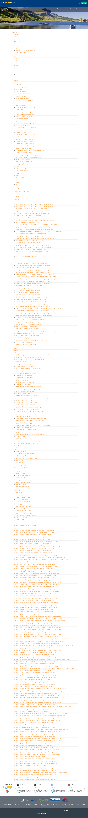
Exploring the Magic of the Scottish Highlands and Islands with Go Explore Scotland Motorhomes (36, 695)
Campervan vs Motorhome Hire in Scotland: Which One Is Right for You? (33, 208)
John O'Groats (19, 179)
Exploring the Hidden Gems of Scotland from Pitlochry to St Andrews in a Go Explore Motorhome (37, 754)
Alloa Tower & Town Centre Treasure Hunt (25, 143)
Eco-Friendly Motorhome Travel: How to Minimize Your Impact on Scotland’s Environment (37, 303)
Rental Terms (17, 47)
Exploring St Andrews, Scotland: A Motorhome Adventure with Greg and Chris (32, 679)
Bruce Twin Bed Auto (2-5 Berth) (23, 506)
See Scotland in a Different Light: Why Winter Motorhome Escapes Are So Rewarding (35, 247)
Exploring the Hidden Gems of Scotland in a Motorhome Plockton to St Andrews (32, 776)
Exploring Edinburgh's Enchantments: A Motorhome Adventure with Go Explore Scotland (34, 532)
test (16, 258)
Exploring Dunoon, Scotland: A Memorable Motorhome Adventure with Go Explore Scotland (35, 693)
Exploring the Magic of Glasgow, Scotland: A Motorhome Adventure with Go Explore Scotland (36, 593)
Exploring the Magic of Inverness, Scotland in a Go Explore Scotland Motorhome (33, 534)
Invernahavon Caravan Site (22, 95)
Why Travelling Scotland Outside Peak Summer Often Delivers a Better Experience (35, 220)
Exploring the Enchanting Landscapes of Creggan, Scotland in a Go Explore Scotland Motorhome (36, 598)
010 (16, 60)
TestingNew (16, 38)
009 (16, 62)
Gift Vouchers (17, 54)
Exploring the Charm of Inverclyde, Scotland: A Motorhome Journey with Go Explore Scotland (35, 708)
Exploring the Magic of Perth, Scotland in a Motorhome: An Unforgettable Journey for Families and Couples (39, 641)
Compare (16, 36)
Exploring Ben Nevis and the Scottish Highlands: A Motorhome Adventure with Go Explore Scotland (37, 650)
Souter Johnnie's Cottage (21, 168)
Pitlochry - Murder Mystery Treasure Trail (25, 123)
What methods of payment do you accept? (26, 415)
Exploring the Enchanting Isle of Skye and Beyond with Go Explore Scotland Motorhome (34, 752)
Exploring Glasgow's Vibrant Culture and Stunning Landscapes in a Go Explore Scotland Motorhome (37, 616)
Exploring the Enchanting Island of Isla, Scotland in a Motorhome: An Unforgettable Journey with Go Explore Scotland (41, 659)
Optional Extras (19, 472)
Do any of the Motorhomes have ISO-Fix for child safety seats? (30, 359)
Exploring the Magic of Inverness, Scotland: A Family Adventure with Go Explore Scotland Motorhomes (38, 666)
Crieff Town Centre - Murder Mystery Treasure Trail (27, 130)
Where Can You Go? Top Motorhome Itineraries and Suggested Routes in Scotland (35, 229)
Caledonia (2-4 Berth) (20, 473)
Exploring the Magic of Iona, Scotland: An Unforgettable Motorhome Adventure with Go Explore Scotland (38, 658)
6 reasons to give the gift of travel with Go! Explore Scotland (30, 319)
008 (16, 63)
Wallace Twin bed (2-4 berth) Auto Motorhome (26, 515)
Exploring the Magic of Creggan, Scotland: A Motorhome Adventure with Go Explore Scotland (35, 622)
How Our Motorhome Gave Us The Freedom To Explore (29, 322)
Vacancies (16, 48)
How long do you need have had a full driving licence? (28, 386)
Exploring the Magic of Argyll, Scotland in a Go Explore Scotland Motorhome (32, 539)
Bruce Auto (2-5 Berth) (21, 508)
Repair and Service (18, 350)
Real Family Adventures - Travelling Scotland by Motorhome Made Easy (32, 249)
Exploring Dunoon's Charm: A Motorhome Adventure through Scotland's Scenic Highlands (35, 677)
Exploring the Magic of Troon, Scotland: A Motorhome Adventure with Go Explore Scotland (35, 561)
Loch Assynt (18, 181)
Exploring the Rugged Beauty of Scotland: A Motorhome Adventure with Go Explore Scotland (35, 607)
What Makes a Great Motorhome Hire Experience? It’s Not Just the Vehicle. (33, 228)
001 (16, 78)
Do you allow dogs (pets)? (22, 372)
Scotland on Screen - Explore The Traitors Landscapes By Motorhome (32, 251)
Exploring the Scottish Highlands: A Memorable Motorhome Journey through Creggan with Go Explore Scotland (40, 715)
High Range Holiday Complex (22, 98)
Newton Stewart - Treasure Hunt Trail (24, 154)
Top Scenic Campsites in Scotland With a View (26, 256)
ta (14, 43)
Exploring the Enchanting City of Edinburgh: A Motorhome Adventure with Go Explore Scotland (36, 665)
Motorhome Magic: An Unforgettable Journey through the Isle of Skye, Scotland (32, 550)
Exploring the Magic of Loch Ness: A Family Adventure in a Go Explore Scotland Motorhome (35, 566)
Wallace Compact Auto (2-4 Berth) (23, 510)
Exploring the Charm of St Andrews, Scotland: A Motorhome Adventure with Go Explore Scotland (36, 636)
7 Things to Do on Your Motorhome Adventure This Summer (30, 346)
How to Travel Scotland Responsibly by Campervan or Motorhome (31, 217)
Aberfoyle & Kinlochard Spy (22, 145)
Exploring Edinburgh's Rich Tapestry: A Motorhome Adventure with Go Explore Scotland (34, 727)
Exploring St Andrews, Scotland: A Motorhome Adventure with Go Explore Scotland (33, 701)
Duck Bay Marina (20, 177)
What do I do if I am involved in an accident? (26, 431)
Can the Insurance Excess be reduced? (25, 382)
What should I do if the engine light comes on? (27, 429)
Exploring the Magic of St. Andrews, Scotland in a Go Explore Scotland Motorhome (33, 552)
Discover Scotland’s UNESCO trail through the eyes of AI (29, 324)
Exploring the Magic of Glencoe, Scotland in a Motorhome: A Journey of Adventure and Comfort (36, 649)
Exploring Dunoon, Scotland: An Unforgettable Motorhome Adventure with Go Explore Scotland (36, 717)
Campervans (65, 8)
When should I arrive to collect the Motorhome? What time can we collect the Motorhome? (37, 413)
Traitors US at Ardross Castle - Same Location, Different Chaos (30, 237)
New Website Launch (21, 188)
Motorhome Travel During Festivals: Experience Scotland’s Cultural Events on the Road (36, 305)
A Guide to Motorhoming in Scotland (22, 191)
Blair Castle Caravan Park (21, 91)
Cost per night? (19, 447)
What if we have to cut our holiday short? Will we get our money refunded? (33, 425)
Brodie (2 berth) (19, 481)
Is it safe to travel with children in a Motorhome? (27, 373)
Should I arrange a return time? (23, 406)
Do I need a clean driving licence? (23, 388)
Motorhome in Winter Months (23, 355)
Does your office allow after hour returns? (25, 404)
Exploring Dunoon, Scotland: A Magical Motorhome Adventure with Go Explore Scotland (34, 623)
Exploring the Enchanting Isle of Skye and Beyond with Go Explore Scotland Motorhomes (35, 770)
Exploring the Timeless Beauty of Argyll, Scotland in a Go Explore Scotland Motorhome (34, 672)
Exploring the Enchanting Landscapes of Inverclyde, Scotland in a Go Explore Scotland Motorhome (37, 591)
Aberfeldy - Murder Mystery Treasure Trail (25, 134)
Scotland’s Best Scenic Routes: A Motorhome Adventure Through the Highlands (34, 301)
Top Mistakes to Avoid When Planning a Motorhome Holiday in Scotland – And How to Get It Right (39, 231)
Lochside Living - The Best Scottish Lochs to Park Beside (29, 254)
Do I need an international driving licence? (26, 391)
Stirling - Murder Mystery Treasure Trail (25, 136)
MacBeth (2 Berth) (20, 479)
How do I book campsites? (22, 361)
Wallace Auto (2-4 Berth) (21, 517)
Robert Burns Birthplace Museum (23, 164)
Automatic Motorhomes (21, 496)
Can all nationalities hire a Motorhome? (25, 379)
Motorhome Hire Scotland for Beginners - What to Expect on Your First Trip (33, 213)
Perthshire (16, 529)
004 (16, 72)
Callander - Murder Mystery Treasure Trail (25, 139)
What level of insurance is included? (24, 427)
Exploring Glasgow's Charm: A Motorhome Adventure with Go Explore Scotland (32, 538)
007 (16, 67)
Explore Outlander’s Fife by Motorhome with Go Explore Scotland (31, 233)
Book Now (18, 488)
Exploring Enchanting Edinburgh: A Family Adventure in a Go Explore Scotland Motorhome (35, 568)
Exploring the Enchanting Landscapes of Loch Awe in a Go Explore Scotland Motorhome (34, 631)
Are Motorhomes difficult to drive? (24, 397)
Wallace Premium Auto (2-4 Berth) (24, 513)
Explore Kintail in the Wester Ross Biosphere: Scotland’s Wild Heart (31, 263)
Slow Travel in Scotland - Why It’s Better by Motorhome (28, 242)
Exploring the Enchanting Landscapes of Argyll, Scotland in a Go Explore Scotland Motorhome (36, 735)
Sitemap (16, 45)
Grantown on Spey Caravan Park (23, 93)
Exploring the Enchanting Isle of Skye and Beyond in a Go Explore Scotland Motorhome (34, 760)
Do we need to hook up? (21, 438)
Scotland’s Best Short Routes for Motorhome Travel (28, 253)
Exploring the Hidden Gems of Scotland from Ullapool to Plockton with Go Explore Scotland (35, 763)
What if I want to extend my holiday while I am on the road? (30, 411)
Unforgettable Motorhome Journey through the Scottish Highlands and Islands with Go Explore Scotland (38, 742)
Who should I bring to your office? (24, 422)
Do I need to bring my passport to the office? (26, 393)
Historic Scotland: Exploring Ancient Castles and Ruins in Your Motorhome (33, 306)
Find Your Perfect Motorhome (23, 521)
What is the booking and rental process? (25, 375)
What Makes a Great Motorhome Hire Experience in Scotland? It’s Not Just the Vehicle (36, 226)
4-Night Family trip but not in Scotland (25, 453)
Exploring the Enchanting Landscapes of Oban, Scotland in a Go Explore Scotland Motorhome (36, 541)
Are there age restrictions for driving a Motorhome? (28, 389)
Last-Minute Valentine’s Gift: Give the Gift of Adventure (28, 294)
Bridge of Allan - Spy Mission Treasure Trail (26, 141)
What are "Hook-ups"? (21, 436)
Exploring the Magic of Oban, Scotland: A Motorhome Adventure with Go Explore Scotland (35, 736)
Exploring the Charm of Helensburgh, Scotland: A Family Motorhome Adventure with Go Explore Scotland (38, 629)
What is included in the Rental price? (24, 377)
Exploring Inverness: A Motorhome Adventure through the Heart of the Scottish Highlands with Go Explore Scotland (41, 729)
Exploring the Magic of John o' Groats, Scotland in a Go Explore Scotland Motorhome (34, 548)
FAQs (74, 8)
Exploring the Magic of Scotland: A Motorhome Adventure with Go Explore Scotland (33, 604)
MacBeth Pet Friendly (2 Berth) (23, 475)
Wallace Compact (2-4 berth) (22, 512)
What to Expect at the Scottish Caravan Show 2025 (27, 296)
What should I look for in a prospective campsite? (27, 443)
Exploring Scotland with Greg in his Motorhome (25, 525)
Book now (18, 522)
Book (84, 3)
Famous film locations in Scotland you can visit (27, 326)
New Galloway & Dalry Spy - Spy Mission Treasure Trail (28, 157)
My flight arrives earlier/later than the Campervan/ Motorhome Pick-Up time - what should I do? (38, 354)
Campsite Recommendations (22, 464)
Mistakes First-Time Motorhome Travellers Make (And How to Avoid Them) (33, 281)
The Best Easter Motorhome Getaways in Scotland (27, 292)
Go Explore (18, 175)
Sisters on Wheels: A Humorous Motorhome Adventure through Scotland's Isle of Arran (34, 564)
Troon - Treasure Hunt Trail (22, 118)
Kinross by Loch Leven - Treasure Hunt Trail (26, 127)
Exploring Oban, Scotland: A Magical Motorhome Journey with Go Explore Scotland (33, 597)
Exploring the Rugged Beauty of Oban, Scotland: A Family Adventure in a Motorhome (34, 577)
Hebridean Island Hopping (22, 457)
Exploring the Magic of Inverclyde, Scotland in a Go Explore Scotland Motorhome (33, 615)
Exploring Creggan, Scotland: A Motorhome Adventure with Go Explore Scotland (32, 543)
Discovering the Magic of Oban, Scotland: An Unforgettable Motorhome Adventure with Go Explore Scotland (39, 620)
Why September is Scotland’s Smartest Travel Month (28, 267)
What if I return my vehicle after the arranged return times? (29, 407)
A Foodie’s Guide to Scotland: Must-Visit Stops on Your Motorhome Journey (33, 312)
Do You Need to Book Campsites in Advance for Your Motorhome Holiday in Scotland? (36, 274)
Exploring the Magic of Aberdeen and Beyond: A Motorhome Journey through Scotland (34, 640)
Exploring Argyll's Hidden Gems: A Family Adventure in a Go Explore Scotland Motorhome (35, 575)
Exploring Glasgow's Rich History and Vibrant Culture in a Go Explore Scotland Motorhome (35, 733)
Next (84, 788)
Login (15, 56)
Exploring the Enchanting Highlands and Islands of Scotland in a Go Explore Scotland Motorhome (37, 602)
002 (16, 76)
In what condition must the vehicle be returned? (27, 402)
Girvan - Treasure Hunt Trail (22, 121)
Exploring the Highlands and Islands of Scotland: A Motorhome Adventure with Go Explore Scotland (37, 582)
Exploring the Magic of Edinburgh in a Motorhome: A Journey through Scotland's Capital (34, 704)
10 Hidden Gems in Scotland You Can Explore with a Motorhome (31, 299)
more (19, 792)
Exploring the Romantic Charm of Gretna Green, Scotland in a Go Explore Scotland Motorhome (36, 661)
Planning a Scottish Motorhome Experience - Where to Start (30, 219)
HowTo (15, 58)
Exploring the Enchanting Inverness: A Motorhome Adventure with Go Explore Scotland (34, 684)
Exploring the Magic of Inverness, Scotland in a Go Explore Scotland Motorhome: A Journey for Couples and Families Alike (42, 706)
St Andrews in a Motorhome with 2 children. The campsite (29, 333)
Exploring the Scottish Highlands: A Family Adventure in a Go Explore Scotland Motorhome (35, 579)
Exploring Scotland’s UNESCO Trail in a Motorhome (28, 335)
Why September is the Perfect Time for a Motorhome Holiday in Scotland (33, 265)
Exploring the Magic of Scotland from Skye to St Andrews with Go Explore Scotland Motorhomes (36, 761)
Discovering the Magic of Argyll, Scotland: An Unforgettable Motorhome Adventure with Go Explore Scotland (39, 690)
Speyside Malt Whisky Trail (22, 455)
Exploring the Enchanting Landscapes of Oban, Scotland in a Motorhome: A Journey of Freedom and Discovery (40, 692)
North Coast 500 (19, 462)
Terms (15, 193)
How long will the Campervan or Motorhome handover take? (30, 420)
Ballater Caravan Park (21, 86)
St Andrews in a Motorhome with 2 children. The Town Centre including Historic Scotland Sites (38, 330)
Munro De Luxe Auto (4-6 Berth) (23, 497)
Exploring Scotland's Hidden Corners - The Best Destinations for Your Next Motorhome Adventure (39, 244)
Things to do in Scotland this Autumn (24, 337)
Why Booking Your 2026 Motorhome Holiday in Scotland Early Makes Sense (33, 245)
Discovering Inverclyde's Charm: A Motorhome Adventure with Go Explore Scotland (33, 686)
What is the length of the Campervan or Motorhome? (28, 363)
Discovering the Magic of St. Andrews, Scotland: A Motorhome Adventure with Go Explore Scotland (37, 720)
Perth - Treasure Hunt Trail (22, 125)
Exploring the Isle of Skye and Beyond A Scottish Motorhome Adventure (30, 765)
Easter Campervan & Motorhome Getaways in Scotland (28, 290)
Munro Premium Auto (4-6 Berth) (23, 501)
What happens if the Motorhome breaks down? (27, 370)
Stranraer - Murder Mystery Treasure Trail (25, 147)
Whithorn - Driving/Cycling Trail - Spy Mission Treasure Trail (30, 150)
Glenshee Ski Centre (20, 89)
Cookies (17, 196)
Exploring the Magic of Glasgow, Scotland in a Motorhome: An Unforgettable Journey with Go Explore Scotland (40, 688)
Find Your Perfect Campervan (22, 486)
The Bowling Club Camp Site (22, 87)
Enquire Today (81, 8)
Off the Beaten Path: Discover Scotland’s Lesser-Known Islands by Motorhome (34, 315)
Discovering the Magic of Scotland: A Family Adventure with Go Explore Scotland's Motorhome (36, 606)
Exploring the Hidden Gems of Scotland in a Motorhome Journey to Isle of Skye (32, 767)
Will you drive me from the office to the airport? (27, 409)
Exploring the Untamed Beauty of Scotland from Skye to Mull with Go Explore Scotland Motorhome (37, 749)
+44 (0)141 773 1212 (7, 3)
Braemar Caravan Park (21, 84)
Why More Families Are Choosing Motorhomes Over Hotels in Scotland (32, 283)
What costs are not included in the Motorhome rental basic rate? (31, 418)
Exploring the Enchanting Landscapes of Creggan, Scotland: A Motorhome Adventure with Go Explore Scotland (40, 738)
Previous (15, 788)
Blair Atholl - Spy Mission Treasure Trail (25, 132)
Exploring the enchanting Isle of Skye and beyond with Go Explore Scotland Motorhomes (35, 774)
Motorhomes (59, 8)
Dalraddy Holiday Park (21, 96)
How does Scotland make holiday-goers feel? (26, 321)
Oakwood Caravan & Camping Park (24, 104)
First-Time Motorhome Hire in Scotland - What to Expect (29, 222)
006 (16, 69)
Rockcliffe (18, 173)
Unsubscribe (17, 34)
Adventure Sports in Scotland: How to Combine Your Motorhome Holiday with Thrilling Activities (38, 308)
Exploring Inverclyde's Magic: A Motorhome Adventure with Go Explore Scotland (32, 536)
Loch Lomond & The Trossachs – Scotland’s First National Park (30, 260)
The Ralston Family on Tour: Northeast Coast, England (28, 317)
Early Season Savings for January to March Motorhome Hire (30, 240)
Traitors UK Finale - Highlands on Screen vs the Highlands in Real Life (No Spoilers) (35, 238)
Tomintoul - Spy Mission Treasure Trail (25, 111)
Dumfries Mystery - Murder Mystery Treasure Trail (27, 163)
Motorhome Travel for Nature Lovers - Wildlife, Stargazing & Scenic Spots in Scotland (36, 269)
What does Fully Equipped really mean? (25, 366)
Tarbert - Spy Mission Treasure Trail (24, 113)
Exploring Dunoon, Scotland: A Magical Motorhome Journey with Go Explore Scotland (34, 545)
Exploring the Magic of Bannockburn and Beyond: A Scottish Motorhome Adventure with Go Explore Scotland (39, 557)
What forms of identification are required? (25, 381)
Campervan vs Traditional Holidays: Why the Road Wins (29, 285)
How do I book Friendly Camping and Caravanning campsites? (30, 357)
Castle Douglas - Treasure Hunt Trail (24, 161)
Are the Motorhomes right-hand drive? (25, 364)
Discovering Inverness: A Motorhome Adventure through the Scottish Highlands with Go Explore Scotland (38, 613)
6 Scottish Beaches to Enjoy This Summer (25, 342)
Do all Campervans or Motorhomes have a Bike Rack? (28, 368)
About (15, 348)
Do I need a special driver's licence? (24, 400)
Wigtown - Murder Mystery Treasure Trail (25, 152)
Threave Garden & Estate (21, 172)
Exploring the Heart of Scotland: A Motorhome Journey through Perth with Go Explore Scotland (36, 555)
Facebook (16, 201)
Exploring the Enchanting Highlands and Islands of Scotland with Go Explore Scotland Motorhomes (37, 625)
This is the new (19, 109)
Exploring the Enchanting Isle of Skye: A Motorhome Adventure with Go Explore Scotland (34, 654)
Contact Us (16, 199)
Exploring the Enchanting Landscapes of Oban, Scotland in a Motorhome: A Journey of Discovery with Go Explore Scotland (42, 713)
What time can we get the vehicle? (24, 424)
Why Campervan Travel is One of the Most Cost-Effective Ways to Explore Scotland (35, 287)
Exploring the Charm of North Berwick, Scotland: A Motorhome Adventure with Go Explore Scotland (37, 634)
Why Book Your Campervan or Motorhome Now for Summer (30, 215)
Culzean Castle (19, 166)
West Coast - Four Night (21, 467)
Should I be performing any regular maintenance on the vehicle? (31, 434)
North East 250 (19, 460)
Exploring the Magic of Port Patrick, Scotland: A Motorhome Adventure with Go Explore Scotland (36, 643)
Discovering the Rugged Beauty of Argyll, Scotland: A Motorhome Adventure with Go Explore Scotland (38, 618)
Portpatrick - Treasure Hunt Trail (23, 148)
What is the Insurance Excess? (23, 384)
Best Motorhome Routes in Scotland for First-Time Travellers (30, 211)
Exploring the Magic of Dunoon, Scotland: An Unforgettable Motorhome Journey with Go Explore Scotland (39, 740)
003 (16, 74)
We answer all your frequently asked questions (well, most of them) (31, 340)
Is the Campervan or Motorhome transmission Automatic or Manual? (32, 398)
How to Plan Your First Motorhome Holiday (26, 344)
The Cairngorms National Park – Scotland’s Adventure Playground (31, 262)
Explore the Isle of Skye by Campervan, (25, 288)
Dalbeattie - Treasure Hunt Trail (23, 159)
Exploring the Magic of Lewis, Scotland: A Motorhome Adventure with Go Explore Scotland (35, 656)
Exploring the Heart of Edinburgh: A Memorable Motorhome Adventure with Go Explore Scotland (36, 683)
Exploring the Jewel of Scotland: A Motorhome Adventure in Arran (29, 756)
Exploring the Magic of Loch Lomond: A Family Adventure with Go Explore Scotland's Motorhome (36, 652)
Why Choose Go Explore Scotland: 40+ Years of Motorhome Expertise (32, 297)
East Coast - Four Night (21, 465)
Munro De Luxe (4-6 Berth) (22, 499)
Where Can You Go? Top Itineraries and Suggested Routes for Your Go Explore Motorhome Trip (38, 276)
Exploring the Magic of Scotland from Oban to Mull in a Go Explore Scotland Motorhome (35, 758)
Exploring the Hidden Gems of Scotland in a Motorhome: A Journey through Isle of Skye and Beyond (37, 751)
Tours (15, 82)
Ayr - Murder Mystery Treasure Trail (24, 116)
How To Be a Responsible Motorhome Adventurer (27, 328)
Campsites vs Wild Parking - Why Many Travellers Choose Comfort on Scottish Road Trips (37, 224)
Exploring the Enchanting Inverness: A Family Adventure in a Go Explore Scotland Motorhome (36, 570)
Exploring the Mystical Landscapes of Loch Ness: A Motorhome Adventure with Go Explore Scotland (37, 702)
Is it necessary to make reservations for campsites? (28, 441)
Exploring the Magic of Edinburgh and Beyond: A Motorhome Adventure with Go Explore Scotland (37, 588)
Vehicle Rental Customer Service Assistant (25, 50)
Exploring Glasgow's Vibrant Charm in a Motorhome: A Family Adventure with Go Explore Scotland (37, 573)
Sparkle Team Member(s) (21, 52)
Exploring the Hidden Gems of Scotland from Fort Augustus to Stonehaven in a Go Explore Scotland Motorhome (40, 772)
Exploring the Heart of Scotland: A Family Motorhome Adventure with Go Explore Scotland (35, 647)
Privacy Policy (19, 195)
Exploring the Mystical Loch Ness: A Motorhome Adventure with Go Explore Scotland (34, 530)
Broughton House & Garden (22, 170)
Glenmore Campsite (20, 102)
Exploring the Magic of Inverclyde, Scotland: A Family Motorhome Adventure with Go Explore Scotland (38, 731)
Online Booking (17, 39)
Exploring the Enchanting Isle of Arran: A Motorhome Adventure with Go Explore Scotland (35, 554)
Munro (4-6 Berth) (20, 505)
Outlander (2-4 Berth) (21, 484)
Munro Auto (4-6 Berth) (21, 503)
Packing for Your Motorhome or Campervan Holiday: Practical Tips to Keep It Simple (35, 280)
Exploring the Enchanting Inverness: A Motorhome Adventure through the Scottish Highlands (36, 589)
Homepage (14, 32)
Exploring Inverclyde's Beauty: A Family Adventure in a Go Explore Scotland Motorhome (34, 572)
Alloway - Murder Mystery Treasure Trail (25, 114)
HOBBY (17, 65)
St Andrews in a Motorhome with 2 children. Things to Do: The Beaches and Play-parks (36, 331)
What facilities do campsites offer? (24, 445)
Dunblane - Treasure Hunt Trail (23, 138)
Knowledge (16, 80)
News (15, 187)
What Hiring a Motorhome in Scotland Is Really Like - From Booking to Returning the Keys (37, 235)
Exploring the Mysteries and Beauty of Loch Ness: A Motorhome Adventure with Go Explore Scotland (37, 563)
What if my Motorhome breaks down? (24, 432)
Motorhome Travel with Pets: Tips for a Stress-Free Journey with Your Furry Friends (35, 314)
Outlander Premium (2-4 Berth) (23, 482)
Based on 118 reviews (7, 788)
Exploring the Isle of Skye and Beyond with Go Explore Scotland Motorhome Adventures (34, 779)
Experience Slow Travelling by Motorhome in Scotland (28, 339)
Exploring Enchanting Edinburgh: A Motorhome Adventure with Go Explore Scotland (33, 611)
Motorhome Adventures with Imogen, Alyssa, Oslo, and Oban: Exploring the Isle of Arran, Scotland (37, 584)
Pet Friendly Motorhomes (22, 494)
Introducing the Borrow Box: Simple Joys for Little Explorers (30, 278)
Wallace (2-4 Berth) (20, 519)
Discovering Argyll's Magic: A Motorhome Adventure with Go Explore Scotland (32, 711)
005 (16, 71)
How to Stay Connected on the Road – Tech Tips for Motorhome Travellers (33, 271)
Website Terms (49, 811)
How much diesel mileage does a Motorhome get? (27, 395)
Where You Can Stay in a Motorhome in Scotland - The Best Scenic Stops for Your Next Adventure (38, 210)
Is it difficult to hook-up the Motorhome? (25, 440)
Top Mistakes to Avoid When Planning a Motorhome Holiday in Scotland (33, 272)
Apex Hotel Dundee (20, 105)
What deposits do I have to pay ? (23, 416)
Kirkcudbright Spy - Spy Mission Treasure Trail (26, 156)
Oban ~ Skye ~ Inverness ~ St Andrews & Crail (26, 458)
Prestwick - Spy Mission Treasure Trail (24, 120)
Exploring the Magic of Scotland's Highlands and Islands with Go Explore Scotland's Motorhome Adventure (39, 546)
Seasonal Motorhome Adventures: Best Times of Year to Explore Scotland (33, 310)
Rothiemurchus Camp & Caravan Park (24, 100)
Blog (77, 8)
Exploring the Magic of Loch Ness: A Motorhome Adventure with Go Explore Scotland (34, 609)
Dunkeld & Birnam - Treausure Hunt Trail (25, 129)
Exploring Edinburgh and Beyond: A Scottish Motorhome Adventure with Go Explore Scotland (36, 747)
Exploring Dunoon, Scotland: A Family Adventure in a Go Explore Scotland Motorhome (34, 580)
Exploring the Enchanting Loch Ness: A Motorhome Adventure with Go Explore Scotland (34, 586)
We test (17, 182)
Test (17, 184)
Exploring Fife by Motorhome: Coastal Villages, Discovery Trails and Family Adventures (36, 204)
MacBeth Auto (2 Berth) (21, 477)
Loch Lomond (17, 527)
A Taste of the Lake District (22, 451)
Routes (70, 8)
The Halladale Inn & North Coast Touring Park (26, 107)
